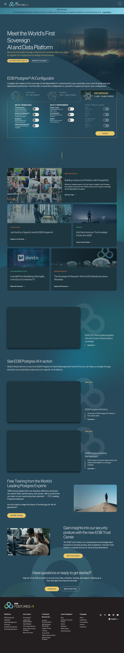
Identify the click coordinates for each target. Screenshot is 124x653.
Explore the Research (61, 286)
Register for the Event (17, 239)
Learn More (106, 12)
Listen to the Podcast (83, 242)
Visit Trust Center (73, 556)
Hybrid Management (10, 622)
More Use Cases (28, 632)
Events (63, 624)
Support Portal (46, 628)
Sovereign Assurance (10, 629)
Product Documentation (46, 621)
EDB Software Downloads (46, 625)
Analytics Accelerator (10, 627)
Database (7, 620)
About (82, 617)
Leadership (83, 620)
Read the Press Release (39, 60)
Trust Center (46, 633)
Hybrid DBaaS (27, 624)
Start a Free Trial (70, 589)
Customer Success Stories (66, 620)
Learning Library (66, 631)
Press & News (84, 622)
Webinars (64, 626)
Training (44, 630)
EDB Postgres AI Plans (48, 635)
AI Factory (7, 624)
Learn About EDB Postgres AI (18, 60)
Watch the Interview (16, 286)
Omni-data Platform (29, 626)
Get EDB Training (16, 515)
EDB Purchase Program (46, 638)
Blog (62, 617)
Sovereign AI (27, 617)
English (114, 619)
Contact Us (52, 589)
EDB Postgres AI (9, 617)
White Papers (65, 628)
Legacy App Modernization (27, 620)
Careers (82, 624)
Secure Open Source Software (29, 629)
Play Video (90, 345)
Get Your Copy (69, 195)
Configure (105, 133)
